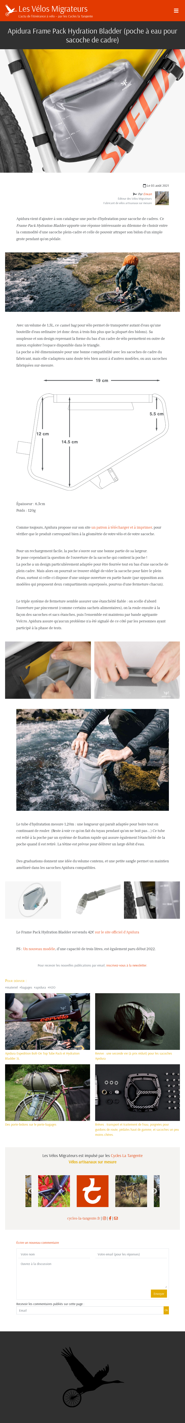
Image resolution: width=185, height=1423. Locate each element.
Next (154, 1191)
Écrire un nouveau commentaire (37, 1242)
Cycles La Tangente (127, 1155)
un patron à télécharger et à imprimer (121, 527)
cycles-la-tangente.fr (83, 1218)
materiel (12, 987)
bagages (26, 987)
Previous (30, 1191)
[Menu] (176, 10)
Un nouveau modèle (39, 949)
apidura (41, 987)
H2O (52, 987)
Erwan (147, 194)
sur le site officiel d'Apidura (117, 932)
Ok (166, 1310)
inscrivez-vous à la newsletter (126, 965)
